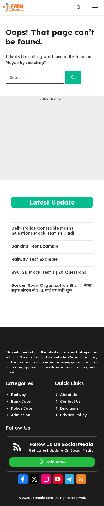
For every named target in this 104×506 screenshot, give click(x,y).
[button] (78, 7)
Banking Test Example (34, 246)
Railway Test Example (34, 259)
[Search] (73, 77)
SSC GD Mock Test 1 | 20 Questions (48, 272)
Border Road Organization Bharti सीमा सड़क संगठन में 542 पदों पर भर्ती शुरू (51, 288)
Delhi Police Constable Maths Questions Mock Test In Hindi (42, 231)
